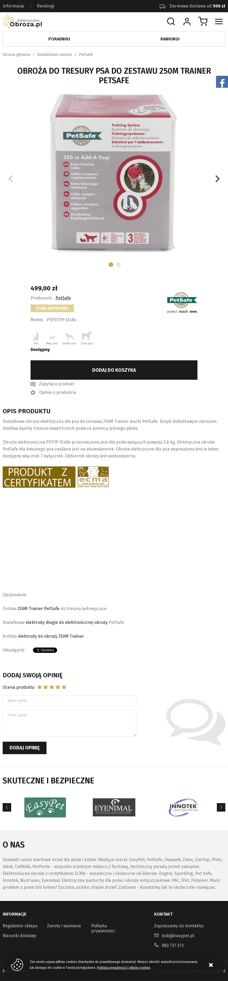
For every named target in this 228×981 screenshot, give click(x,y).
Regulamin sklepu (20, 925)
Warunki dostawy (19, 935)
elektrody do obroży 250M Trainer (51, 636)
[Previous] (7, 807)
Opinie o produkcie (57, 392)
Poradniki (59, 38)
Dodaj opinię (25, 748)
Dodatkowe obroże (54, 54)
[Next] (217, 179)
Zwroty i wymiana (64, 925)
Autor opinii (17, 700)
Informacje (13, 6)
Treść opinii (17, 715)
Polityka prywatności (103, 928)
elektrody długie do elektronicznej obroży (67, 622)
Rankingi (45, 6)
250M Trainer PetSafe (39, 608)
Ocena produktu (19, 687)
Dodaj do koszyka (114, 370)
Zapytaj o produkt (56, 383)
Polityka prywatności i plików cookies (123, 968)
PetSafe (86, 54)
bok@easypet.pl (178, 935)
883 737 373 (173, 945)
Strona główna (16, 54)
